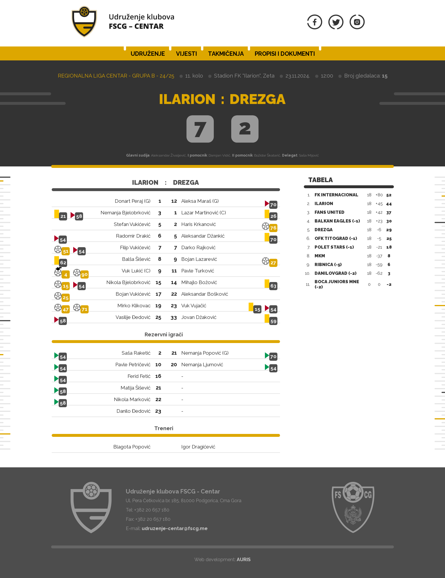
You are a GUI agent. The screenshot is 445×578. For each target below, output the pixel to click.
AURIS (244, 559)
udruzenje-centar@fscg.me (175, 528)
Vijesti (186, 53)
